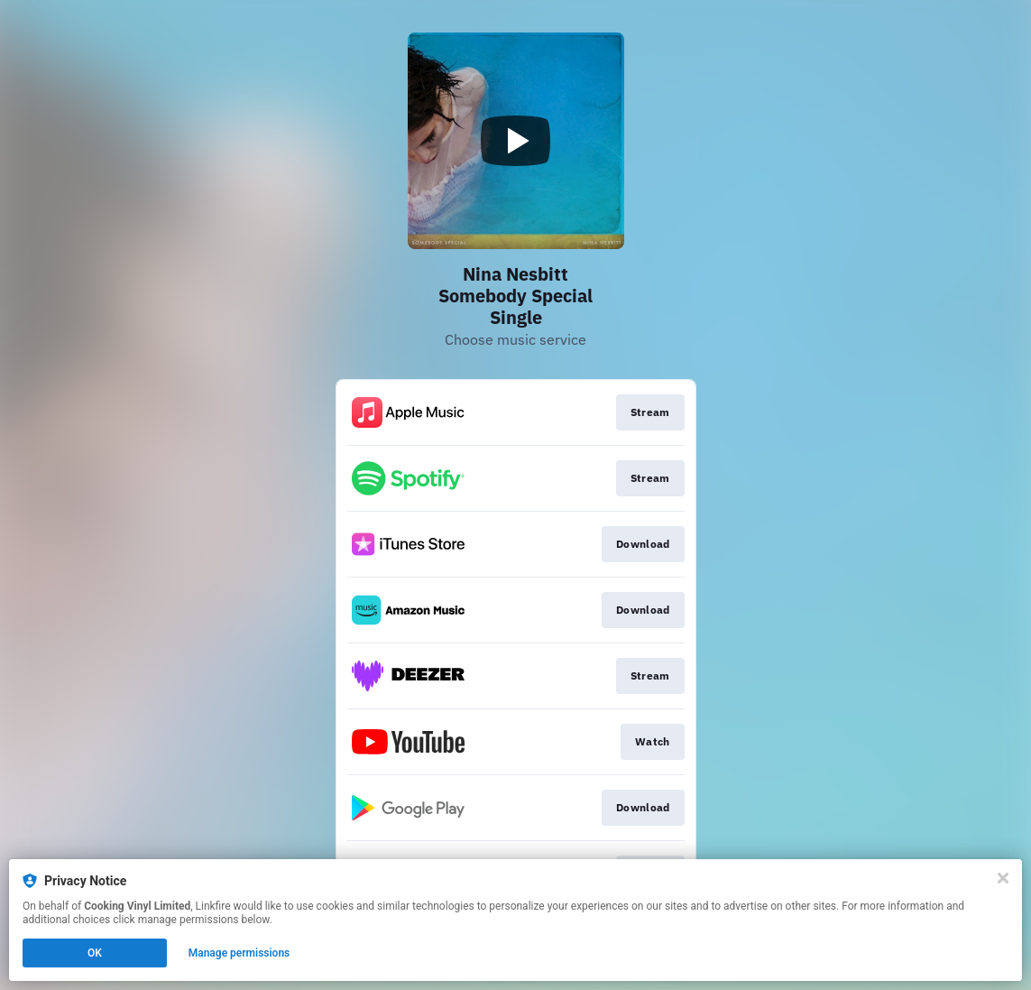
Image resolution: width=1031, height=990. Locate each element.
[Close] (1003, 878)
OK (94, 953)
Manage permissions (239, 953)
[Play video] (516, 141)
